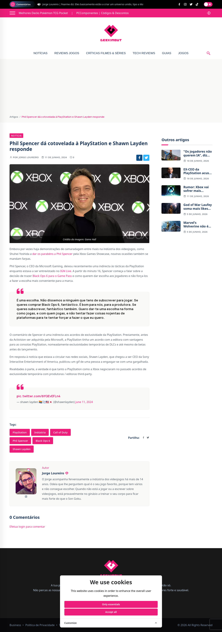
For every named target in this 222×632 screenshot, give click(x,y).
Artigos (14, 117)
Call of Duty (60, 432)
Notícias (40, 53)
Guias (166, 53)
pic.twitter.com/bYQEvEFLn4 (38, 396)
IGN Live (65, 271)
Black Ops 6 (43, 440)
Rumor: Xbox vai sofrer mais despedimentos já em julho (197, 189)
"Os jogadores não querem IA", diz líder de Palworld (197, 153)
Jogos (183, 53)
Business (15, 625)
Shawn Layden (22, 449)
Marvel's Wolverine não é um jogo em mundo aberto (195, 224)
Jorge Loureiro (29, 157)
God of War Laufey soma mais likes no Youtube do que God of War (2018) (197, 206)
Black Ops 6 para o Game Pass (52, 276)
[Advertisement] (111, 88)
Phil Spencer (20, 440)
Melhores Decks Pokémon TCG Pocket (43, 13)
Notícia (16, 135)
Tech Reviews (144, 53)
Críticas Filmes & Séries (106, 53)
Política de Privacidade (39, 625)
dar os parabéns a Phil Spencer (52, 254)
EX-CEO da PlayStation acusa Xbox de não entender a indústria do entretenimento (197, 171)
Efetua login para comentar (27, 527)
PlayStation (20, 432)
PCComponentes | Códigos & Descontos (102, 13)
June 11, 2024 (84, 402)
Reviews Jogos (66, 53)
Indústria (40, 432)
